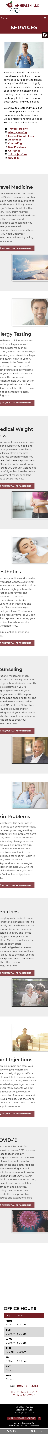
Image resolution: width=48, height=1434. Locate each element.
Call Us (12, 1431)
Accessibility (28, 1423)
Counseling (14, 143)
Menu (4, 18)
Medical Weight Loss (20, 136)
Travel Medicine (17, 128)
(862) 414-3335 (27, 1385)
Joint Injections (16, 154)
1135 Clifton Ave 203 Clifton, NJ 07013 (24, 1393)
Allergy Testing (16, 132)
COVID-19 (13, 158)
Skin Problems (16, 147)
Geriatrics (13, 150)
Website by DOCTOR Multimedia (24, 1426)
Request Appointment (22, 1418)
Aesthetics (14, 139)
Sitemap (18, 1423)
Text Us (36, 1431)
